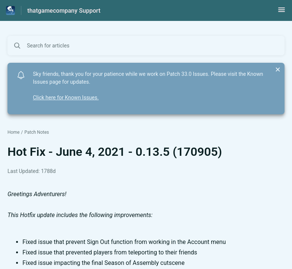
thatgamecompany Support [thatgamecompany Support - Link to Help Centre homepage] (64, 10)
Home (13, 132)
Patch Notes (36, 132)
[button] (281, 12)
